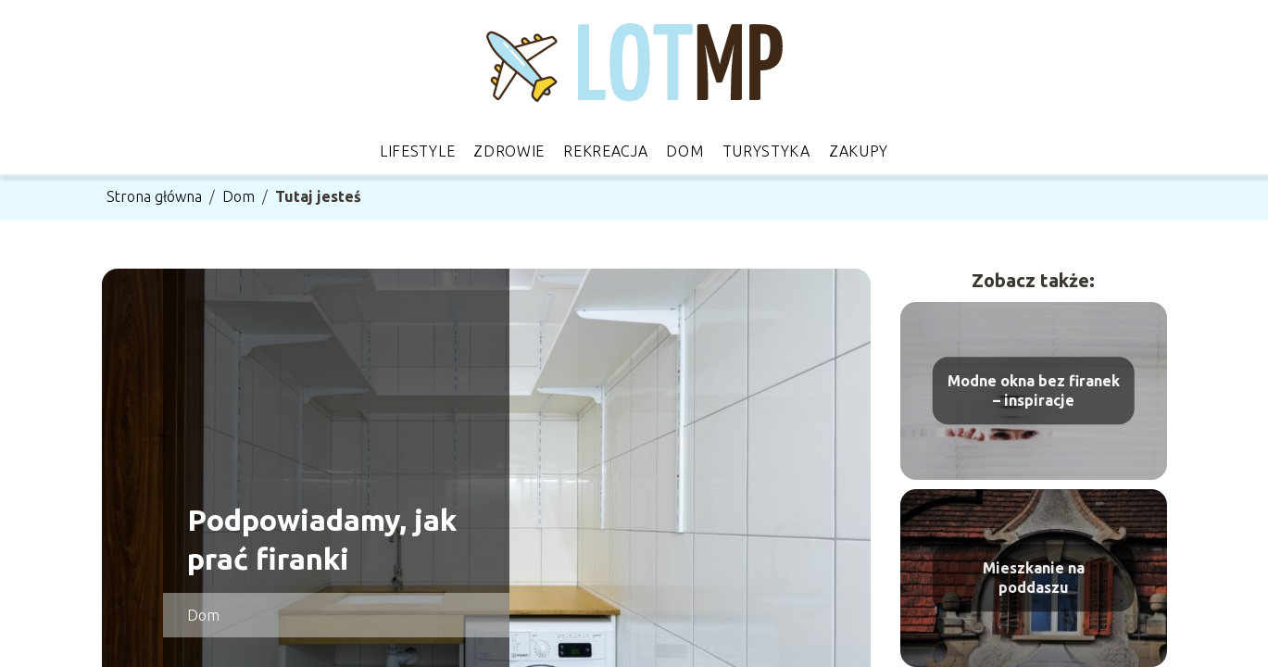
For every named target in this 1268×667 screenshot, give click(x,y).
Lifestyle (417, 151)
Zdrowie (509, 151)
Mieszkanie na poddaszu (1034, 578)
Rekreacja (605, 151)
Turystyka (766, 151)
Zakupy (858, 151)
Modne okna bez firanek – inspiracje (1034, 390)
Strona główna (154, 196)
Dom (684, 151)
